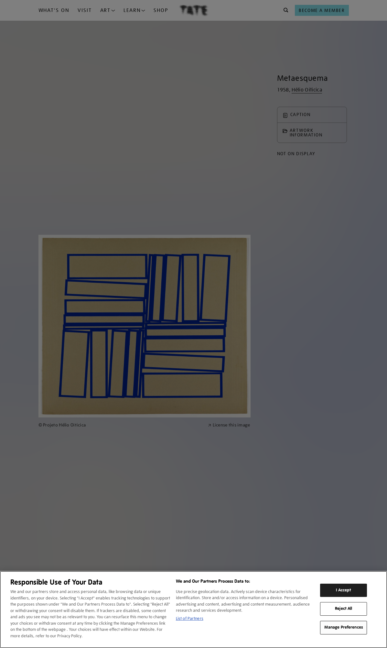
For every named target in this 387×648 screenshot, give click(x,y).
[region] (193, 609)
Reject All (343, 609)
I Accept (343, 590)
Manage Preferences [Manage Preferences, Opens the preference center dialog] (343, 627)
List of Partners (189, 618)
